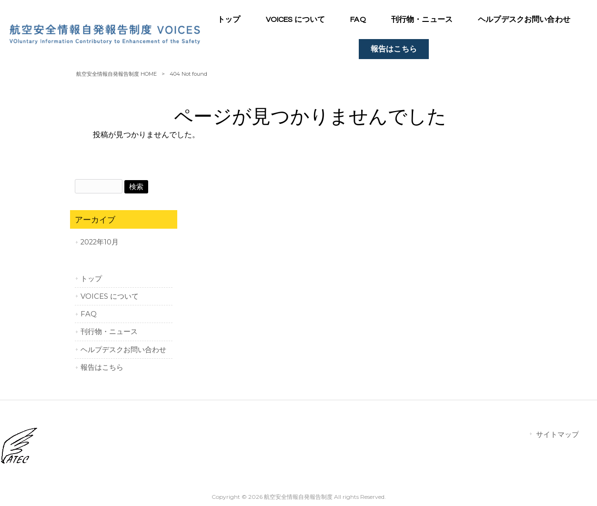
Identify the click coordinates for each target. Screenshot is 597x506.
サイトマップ (557, 434)
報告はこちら (102, 367)
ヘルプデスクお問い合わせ (123, 349)
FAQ (89, 314)
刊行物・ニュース (109, 331)
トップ (91, 278)
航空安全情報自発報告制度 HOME (116, 74)
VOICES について (110, 296)
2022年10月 (100, 242)
